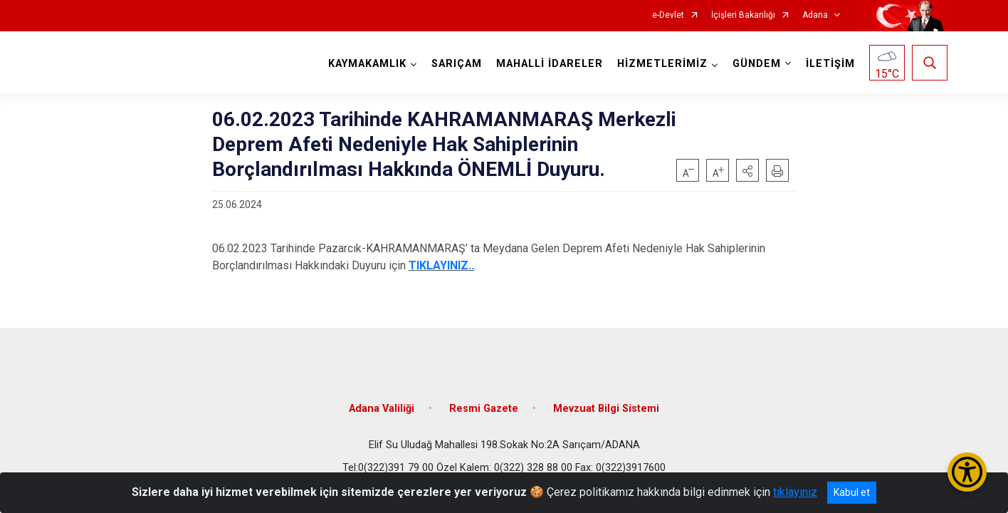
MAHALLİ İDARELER (549, 64)
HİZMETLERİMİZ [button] (662, 64)
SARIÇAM (456, 64)
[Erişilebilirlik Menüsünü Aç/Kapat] (967, 472)
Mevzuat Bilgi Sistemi (606, 408)
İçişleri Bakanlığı (743, 15)
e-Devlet (668, 15)
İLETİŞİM (830, 64)
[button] (747, 170)
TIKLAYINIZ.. (441, 265)
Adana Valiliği (381, 408)
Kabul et (852, 492)
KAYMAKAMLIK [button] (367, 64)
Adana (815, 15)
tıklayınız (795, 492)
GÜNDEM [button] (757, 64)
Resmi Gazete (483, 408)
